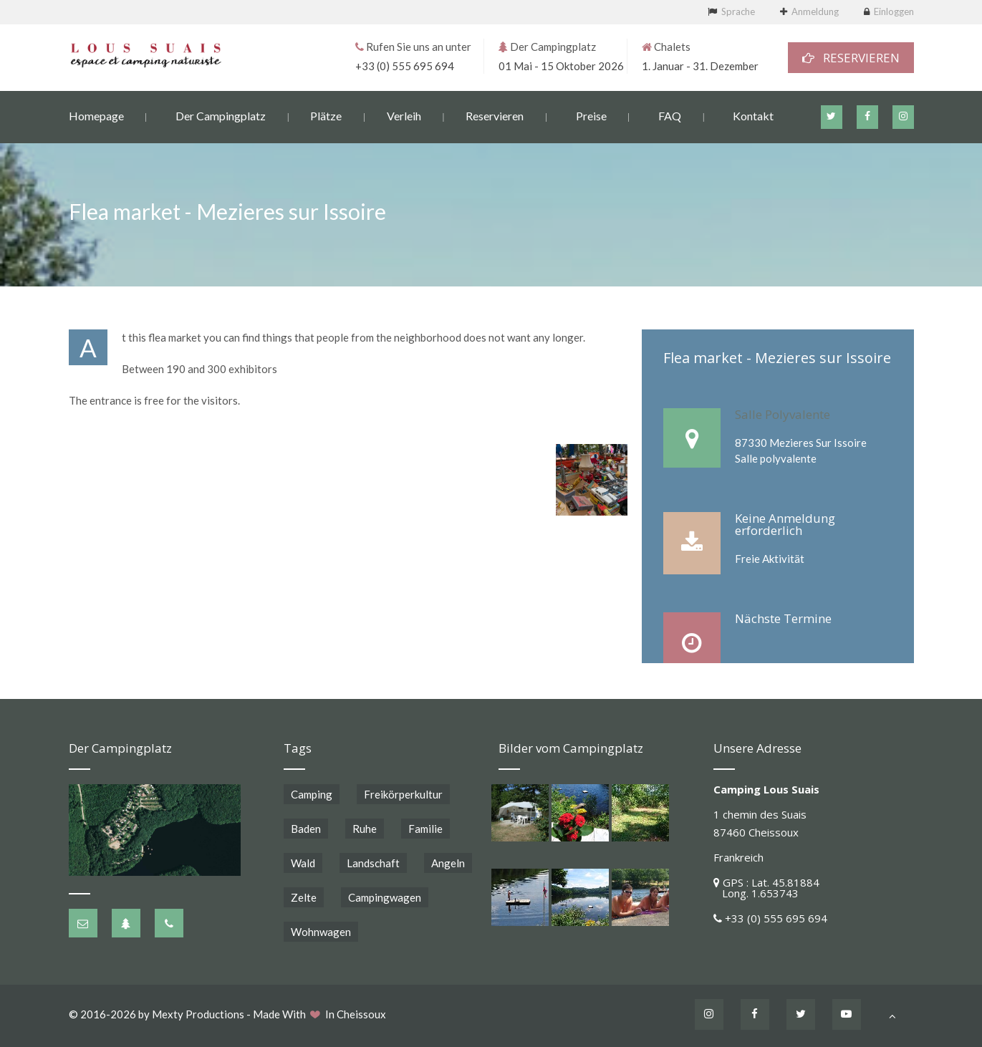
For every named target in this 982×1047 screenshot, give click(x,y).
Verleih (404, 115)
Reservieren (495, 115)
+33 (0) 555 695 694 (404, 65)
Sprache (738, 11)
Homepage (96, 115)
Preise (591, 115)
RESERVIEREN (851, 57)
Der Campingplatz (220, 115)
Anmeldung (815, 11)
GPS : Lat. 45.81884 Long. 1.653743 (766, 887)
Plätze (326, 115)
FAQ (669, 115)
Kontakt (753, 115)
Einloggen (894, 11)
